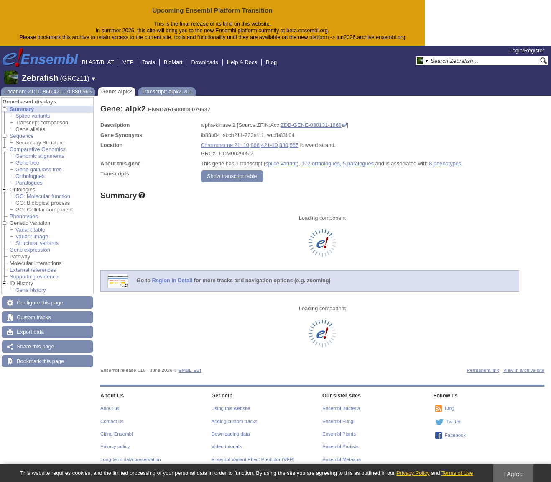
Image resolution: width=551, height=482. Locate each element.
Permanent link (483, 370)
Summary (22, 109)
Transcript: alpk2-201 (167, 91)
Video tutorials (227, 446)
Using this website (231, 408)
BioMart (173, 62)
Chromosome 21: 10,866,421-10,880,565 (249, 145)
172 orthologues (320, 163)
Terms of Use (457, 473)
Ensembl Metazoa (341, 459)
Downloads (204, 62)
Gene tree (27, 163)
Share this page (35, 346)
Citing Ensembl (116, 433)
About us (109, 408)
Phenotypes (24, 216)
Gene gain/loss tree (38, 169)
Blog (271, 62)
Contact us (111, 421)
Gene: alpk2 (116, 91)
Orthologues (30, 176)
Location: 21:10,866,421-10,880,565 (48, 91)
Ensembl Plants (339, 433)
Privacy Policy (413, 473)
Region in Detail (172, 280)
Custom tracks (34, 317)
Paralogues (29, 183)
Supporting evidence (34, 276)
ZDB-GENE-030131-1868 (311, 125)
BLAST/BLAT (98, 62)
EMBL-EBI (190, 370)
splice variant (281, 163)
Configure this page (40, 302)
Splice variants (32, 116)
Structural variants (37, 243)
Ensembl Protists (340, 446)
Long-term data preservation (130, 459)
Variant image (31, 236)
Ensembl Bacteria (341, 408)
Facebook (455, 435)
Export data (30, 332)
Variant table (30, 230)
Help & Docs (242, 62)
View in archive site (523, 370)
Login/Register (526, 50)
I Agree (513, 474)
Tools (148, 62)
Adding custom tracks (235, 421)
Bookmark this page (40, 361)
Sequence (22, 136)
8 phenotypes (445, 163)
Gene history (30, 290)
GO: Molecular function (42, 196)
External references (33, 270)
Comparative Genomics (38, 149)
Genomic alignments (39, 156)
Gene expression (30, 250)
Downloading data (231, 433)
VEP (127, 62)
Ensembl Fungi (338, 421)
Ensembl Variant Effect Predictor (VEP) (253, 459)
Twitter (453, 421)
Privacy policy (115, 446)
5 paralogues (358, 163)
